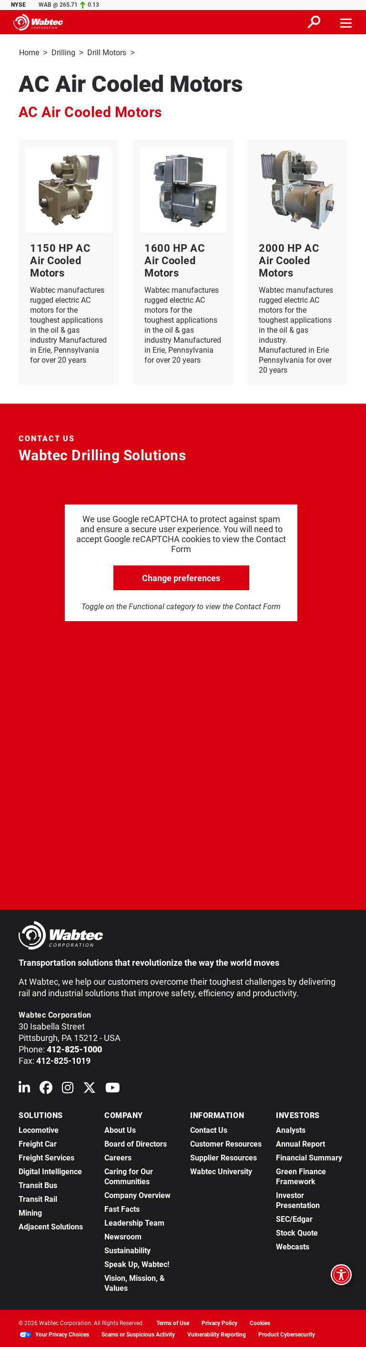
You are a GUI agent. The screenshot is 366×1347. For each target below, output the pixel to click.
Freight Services (46, 1156)
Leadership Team (134, 1222)
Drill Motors (106, 52)
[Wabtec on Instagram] (67, 1088)
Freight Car (38, 1143)
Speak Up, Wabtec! (136, 1263)
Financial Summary (309, 1156)
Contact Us (208, 1129)
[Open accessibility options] (341, 1274)
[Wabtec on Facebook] (46, 1088)
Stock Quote (297, 1232)
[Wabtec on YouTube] (112, 1088)
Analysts (290, 1129)
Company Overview (137, 1194)
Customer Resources (226, 1143)
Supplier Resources (223, 1156)
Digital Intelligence (50, 1170)
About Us (120, 1129)
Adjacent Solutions (51, 1225)
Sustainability (127, 1249)
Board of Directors (135, 1143)
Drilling (63, 52)
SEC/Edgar (294, 1218)
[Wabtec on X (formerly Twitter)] (89, 1088)
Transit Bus (38, 1184)
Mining (30, 1212)
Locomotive (39, 1129)
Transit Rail (38, 1198)
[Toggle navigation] (346, 22)
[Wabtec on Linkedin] (24, 1088)
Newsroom (123, 1235)
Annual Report (300, 1143)
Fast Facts (122, 1208)
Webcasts (292, 1245)
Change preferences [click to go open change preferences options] (181, 577)
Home (29, 52)
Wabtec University (221, 1170)
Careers (118, 1156)
